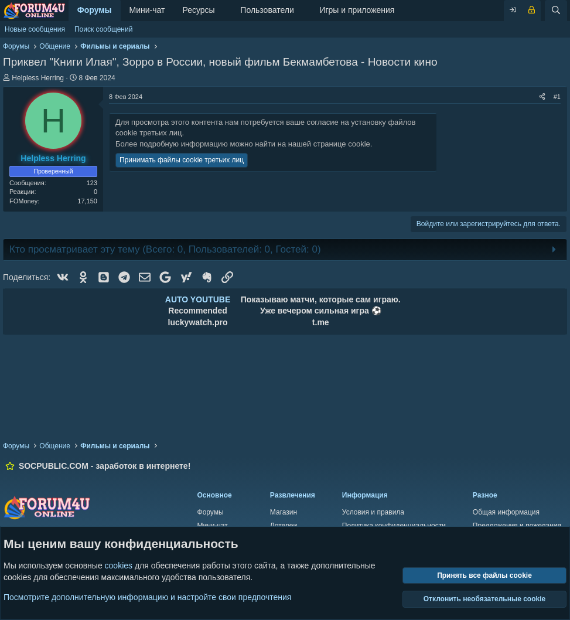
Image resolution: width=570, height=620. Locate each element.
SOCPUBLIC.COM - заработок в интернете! (104, 466)
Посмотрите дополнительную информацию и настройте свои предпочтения (147, 596)
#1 (557, 96)
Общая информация (506, 512)
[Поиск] (556, 10)
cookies (118, 565)
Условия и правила (373, 512)
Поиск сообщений (103, 29)
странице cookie (341, 143)
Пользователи (266, 10)
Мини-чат (147, 10)
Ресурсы (198, 10)
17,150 (87, 201)
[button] (224, 10)
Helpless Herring (38, 78)
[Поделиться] (542, 97)
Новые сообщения (35, 29)
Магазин (283, 512)
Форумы (94, 10)
